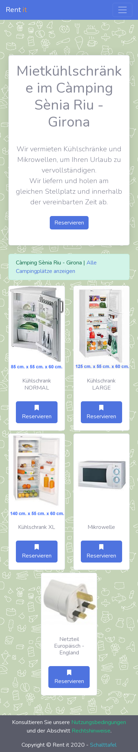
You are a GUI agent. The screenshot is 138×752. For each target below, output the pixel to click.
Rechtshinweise (91, 731)
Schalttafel (103, 745)
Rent (16, 9)
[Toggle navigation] (122, 10)
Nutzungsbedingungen (98, 722)
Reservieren (69, 223)
